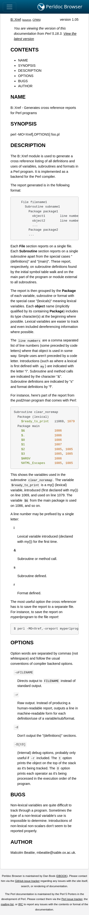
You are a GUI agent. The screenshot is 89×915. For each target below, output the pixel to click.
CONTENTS (24, 50)
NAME (23, 60)
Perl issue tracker (71, 899)
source (27, 19)
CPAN (36, 19)
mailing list (7, 904)
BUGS (23, 81)
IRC (20, 904)
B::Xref (15, 19)
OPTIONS (25, 76)
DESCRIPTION (29, 70)
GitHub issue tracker (27, 880)
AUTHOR (25, 86)
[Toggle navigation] (9, 7)
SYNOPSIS (27, 65)
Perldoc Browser (59, 6)
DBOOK (62, 875)
